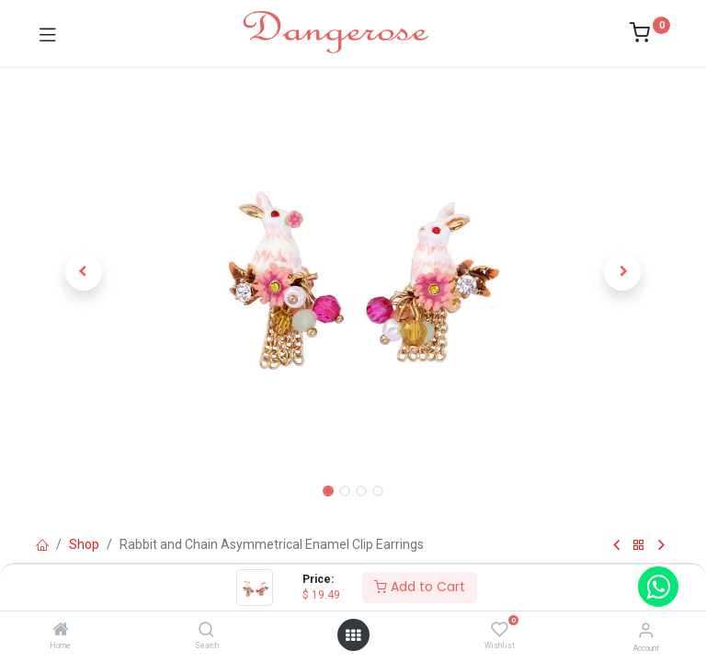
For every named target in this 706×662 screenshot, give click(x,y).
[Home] (60, 630)
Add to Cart (419, 586)
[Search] (206, 630)
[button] (83, 272)
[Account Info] (646, 630)
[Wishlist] (500, 630)
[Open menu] (353, 635)
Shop (84, 544)
